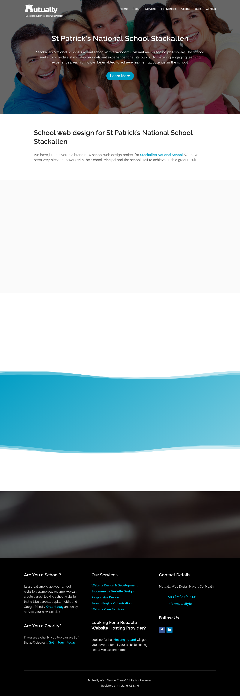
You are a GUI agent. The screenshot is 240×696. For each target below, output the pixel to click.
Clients (185, 8)
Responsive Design (105, 597)
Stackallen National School (161, 155)
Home (124, 8)
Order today (55, 607)
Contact (211, 8)
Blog (198, 8)
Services (150, 8)
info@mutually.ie (180, 604)
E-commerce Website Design (113, 591)
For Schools (168, 8)
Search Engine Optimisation (112, 603)
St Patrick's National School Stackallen (120, 38)
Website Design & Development (115, 585)
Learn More (120, 76)
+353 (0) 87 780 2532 (182, 596)
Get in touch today (62, 642)
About (136, 8)
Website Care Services (108, 609)
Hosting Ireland (125, 639)
